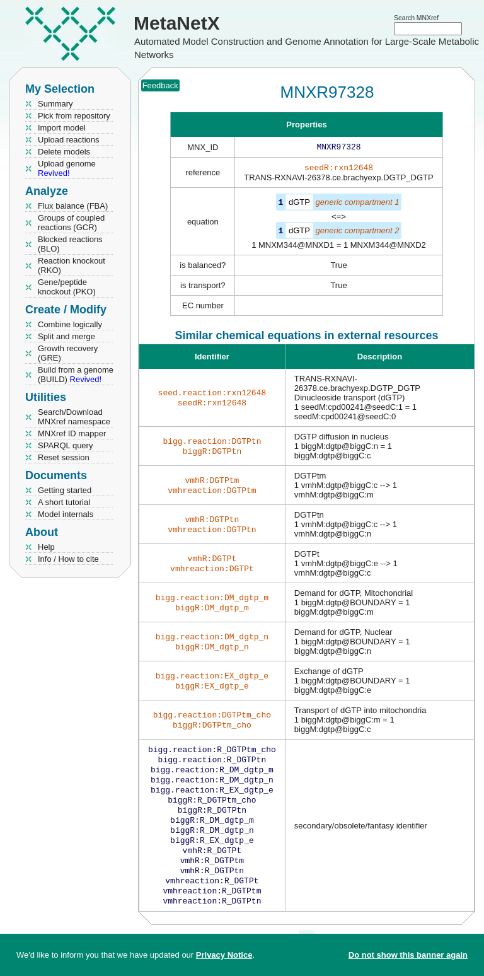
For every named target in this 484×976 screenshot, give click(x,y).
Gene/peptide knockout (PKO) (67, 286)
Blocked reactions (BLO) (70, 244)
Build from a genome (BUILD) (75, 374)
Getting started (64, 490)
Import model (62, 127)
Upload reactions (69, 139)
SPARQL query (65, 445)
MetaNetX (177, 23)
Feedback (160, 85)
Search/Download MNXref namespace (74, 416)
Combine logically (70, 324)
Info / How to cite (68, 559)
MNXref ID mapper (72, 433)
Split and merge (66, 336)
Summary (55, 103)
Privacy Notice (224, 955)
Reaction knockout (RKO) (71, 265)
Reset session (63, 457)
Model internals (65, 514)
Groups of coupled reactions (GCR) (71, 222)
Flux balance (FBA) (73, 206)
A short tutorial (64, 502)
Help (46, 547)
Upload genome (67, 168)
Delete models (64, 151)
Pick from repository (74, 115)
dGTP (299, 204)
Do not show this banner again (408, 955)
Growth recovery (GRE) (68, 353)
